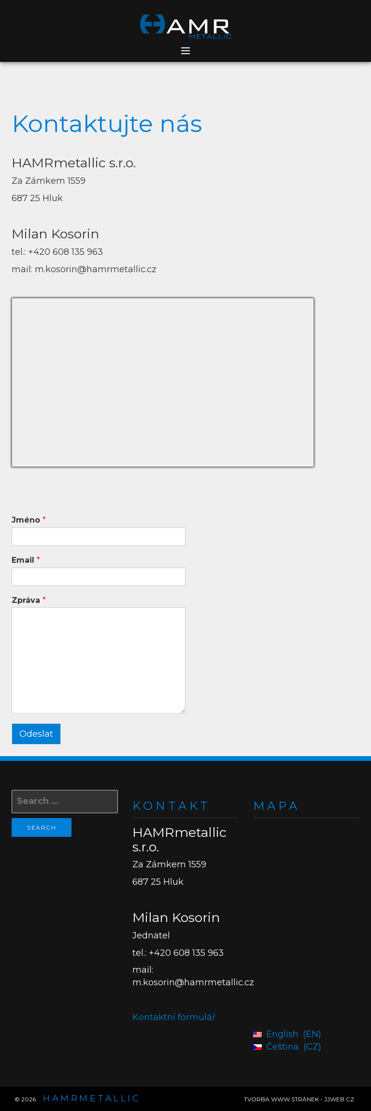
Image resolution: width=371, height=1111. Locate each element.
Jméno (29, 520)
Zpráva (29, 600)
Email (26, 560)
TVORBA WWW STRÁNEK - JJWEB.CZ (299, 1099)
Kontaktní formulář (173, 1017)
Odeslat (36, 734)
